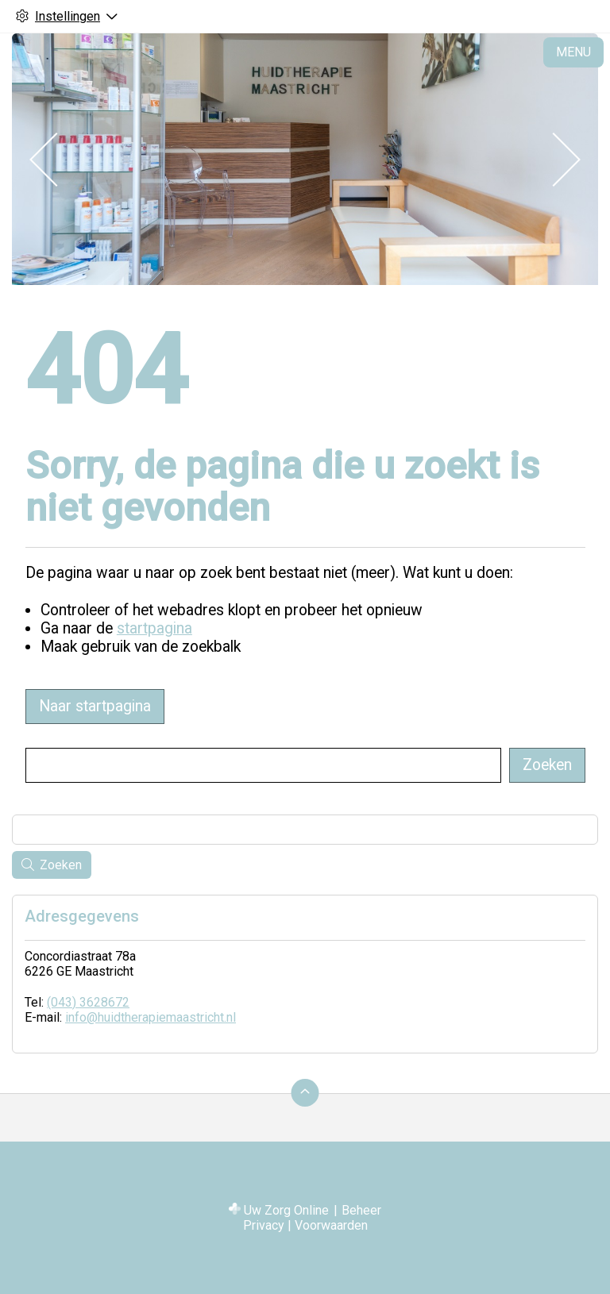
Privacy (263, 1225)
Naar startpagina (95, 706)
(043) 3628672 (88, 1002)
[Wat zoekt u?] (263, 765)
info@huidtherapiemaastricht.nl (150, 1017)
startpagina (154, 628)
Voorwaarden (331, 1225)
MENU (573, 52)
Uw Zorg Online (286, 1210)
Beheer (361, 1210)
